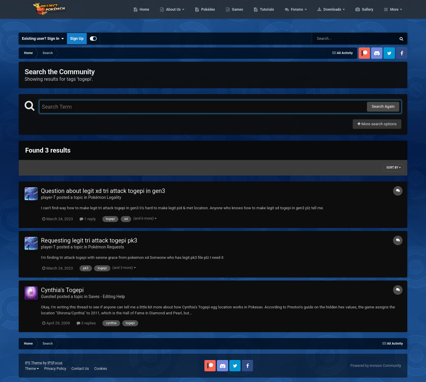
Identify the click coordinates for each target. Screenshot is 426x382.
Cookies (100, 369)
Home (172, 15)
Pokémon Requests (106, 247)
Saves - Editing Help (106, 296)
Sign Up (76, 38)
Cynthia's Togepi (62, 290)
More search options (377, 124)
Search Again (383, 106)
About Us (202, 15)
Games (266, 15)
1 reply (88, 219)
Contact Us (80, 369)
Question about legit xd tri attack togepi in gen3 (103, 190)
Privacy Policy (55, 369)
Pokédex (236, 15)
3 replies (86, 323)
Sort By (394, 167)
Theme (32, 369)
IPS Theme (33, 363)
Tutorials (294, 15)
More (394, 15)
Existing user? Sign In (43, 38)
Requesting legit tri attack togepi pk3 (89, 240)
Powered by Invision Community (375, 366)
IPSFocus (54, 363)
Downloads (361, 15)
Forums (326, 15)
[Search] (339, 38)
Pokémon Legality (104, 197)
